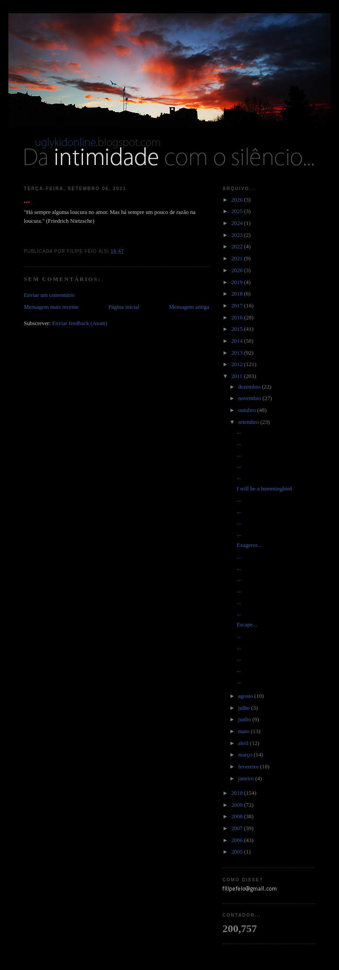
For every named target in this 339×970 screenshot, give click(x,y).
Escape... (247, 625)
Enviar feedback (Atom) (79, 323)
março (245, 755)
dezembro (250, 387)
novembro (250, 398)
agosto (246, 696)
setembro (249, 422)
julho (244, 708)
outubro (247, 410)
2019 (237, 282)
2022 (237, 246)
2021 (237, 258)
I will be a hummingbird (264, 489)
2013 (237, 353)
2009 (237, 805)
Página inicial (123, 307)
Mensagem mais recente (51, 307)
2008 (237, 816)
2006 (237, 840)
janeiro (246, 778)
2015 (237, 329)
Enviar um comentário (49, 295)
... (27, 200)
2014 (237, 341)
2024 (237, 223)
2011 (237, 376)
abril (244, 743)
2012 (237, 364)
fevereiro (249, 767)
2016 (237, 318)
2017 (237, 306)
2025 (237, 211)
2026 (237, 200)
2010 (237, 793)
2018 (237, 294)
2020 (237, 270)
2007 (237, 828)
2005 (237, 852)
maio (244, 731)
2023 (237, 235)
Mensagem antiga (189, 307)
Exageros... (249, 545)
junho (245, 719)
